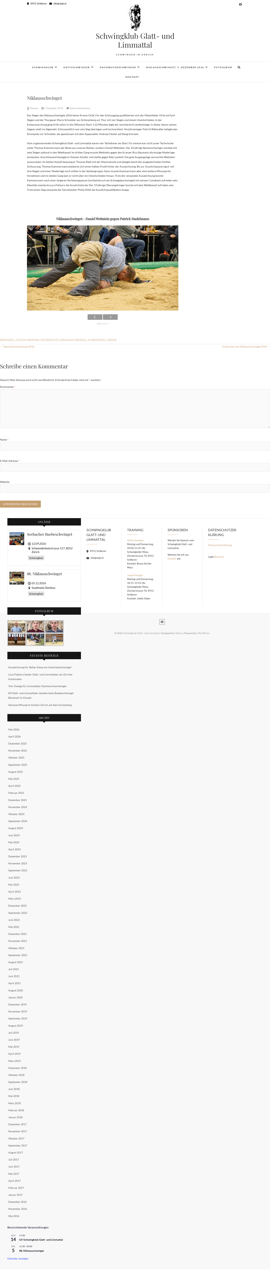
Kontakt (132, 77)
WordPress (204, 633)
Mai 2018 (13, 1096)
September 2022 (17, 913)
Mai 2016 (13, 1216)
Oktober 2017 (16, 1138)
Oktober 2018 (16, 1075)
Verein (112, 339)
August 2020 (15, 990)
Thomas (33, 108)
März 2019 (14, 1061)
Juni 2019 (14, 1040)
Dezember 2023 (17, 856)
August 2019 (15, 1026)
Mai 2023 (13, 884)
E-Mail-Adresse (9, 460)
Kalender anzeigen (17, 1259)
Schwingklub (42, 67)
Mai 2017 (13, 1174)
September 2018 (17, 1082)
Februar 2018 (16, 1110)
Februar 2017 (16, 1188)
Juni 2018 (14, 1089)
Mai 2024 (13, 842)
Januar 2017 (15, 1195)
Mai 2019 (13, 1047)
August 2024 (15, 828)
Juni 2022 (14, 920)
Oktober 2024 (16, 814)
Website (4, 481)
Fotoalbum (223, 67)
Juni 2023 (14, 877)
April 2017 (14, 1181)
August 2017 (15, 1153)
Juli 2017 (13, 1160)
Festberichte (50, 339)
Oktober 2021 (16, 948)
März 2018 (14, 1103)
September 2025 (17, 765)
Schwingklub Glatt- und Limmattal (135, 40)
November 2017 (17, 1131)
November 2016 (17, 1209)
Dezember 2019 (17, 1005)
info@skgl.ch (58, 3)
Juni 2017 (14, 1167)
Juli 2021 (13, 969)
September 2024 (17, 821)
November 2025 (17, 751)
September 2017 (17, 1145)
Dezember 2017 (17, 1124)
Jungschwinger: (135, 575)
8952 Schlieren (37, 3)
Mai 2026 (13, 729)
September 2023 (17, 870)
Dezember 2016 (17, 1202)
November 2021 (17, 941)
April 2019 (14, 1054)
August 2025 (15, 772)
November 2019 (17, 1012)
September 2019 (17, 1019)
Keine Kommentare (79, 108)
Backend (218, 557)
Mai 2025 (13, 779)
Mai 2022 (13, 927)
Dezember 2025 (17, 744)
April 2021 (14, 983)
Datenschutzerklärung (220, 545)
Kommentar (8, 386)
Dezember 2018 (17, 1068)
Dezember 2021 (17, 934)
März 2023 (14, 899)
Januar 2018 (15, 1117)
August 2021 (15, 962)
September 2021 (17, 955)
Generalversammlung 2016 (17, 346)
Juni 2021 (14, 976)
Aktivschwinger (76, 67)
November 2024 (17, 807)
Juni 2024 (14, 835)
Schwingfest (97, 339)
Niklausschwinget (73, 339)
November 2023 (17, 863)
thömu (178, 633)
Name (4, 439)
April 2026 (14, 736)
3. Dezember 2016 (52, 108)
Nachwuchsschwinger (118, 67)
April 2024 (14, 849)
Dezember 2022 (17, 906)
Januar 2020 (15, 997)
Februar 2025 (16, 793)
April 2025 (14, 786)
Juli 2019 (13, 1033)
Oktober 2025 (16, 758)
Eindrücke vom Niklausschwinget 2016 (246, 346)
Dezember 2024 (17, 800)
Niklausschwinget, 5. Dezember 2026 (175, 67)
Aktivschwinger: (135, 540)
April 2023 (14, 892)
